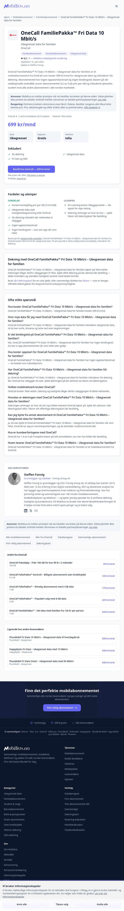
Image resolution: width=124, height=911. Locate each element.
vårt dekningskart (23, 280)
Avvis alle (22, 904)
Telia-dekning (11, 835)
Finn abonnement (74, 798)
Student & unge (12, 803)
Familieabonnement (46, 17)
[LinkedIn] (25, 510)
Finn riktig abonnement (18, 543)
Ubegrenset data (78, 53)
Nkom (86, 280)
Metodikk (9, 854)
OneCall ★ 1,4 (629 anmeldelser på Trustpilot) (28, 116)
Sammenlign (71, 809)
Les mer (102, 99)
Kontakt (8, 859)
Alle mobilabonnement (18, 537)
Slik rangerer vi (92, 107)
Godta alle (102, 904)
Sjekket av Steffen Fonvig (32, 65)
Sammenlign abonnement (92, 537)
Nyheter (69, 779)
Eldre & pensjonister (14, 814)
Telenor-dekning (12, 829)
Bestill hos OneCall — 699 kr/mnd (31, 169)
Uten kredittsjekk (13, 824)
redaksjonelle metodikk (31, 238)
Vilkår (7, 880)
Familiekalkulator (74, 824)
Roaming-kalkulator (75, 819)
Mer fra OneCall (44, 537)
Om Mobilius (10, 849)
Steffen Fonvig (34, 474)
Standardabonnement (56, 53)
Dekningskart (43, 543)
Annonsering (11, 864)
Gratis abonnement (14, 819)
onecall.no (21, 178)
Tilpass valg (62, 904)
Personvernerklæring (15, 870)
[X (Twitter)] (30, 510)
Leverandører (72, 774)
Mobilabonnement (23, 17)
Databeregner (65, 537)
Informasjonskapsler (15, 875)
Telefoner (70, 763)
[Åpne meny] (116, 6)
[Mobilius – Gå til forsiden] (31, 748)
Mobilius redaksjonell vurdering (50, 58)
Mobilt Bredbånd (74, 758)
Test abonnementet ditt (77, 803)
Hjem (7, 17)
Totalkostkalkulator (75, 829)
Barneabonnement (14, 809)
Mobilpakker (71, 768)
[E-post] (36, 510)
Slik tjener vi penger (36, 175)
